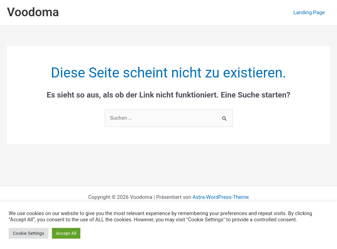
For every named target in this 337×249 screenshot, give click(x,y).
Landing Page (309, 12)
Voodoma (33, 12)
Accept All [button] (66, 233)
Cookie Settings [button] (28, 233)
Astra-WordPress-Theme (221, 197)
